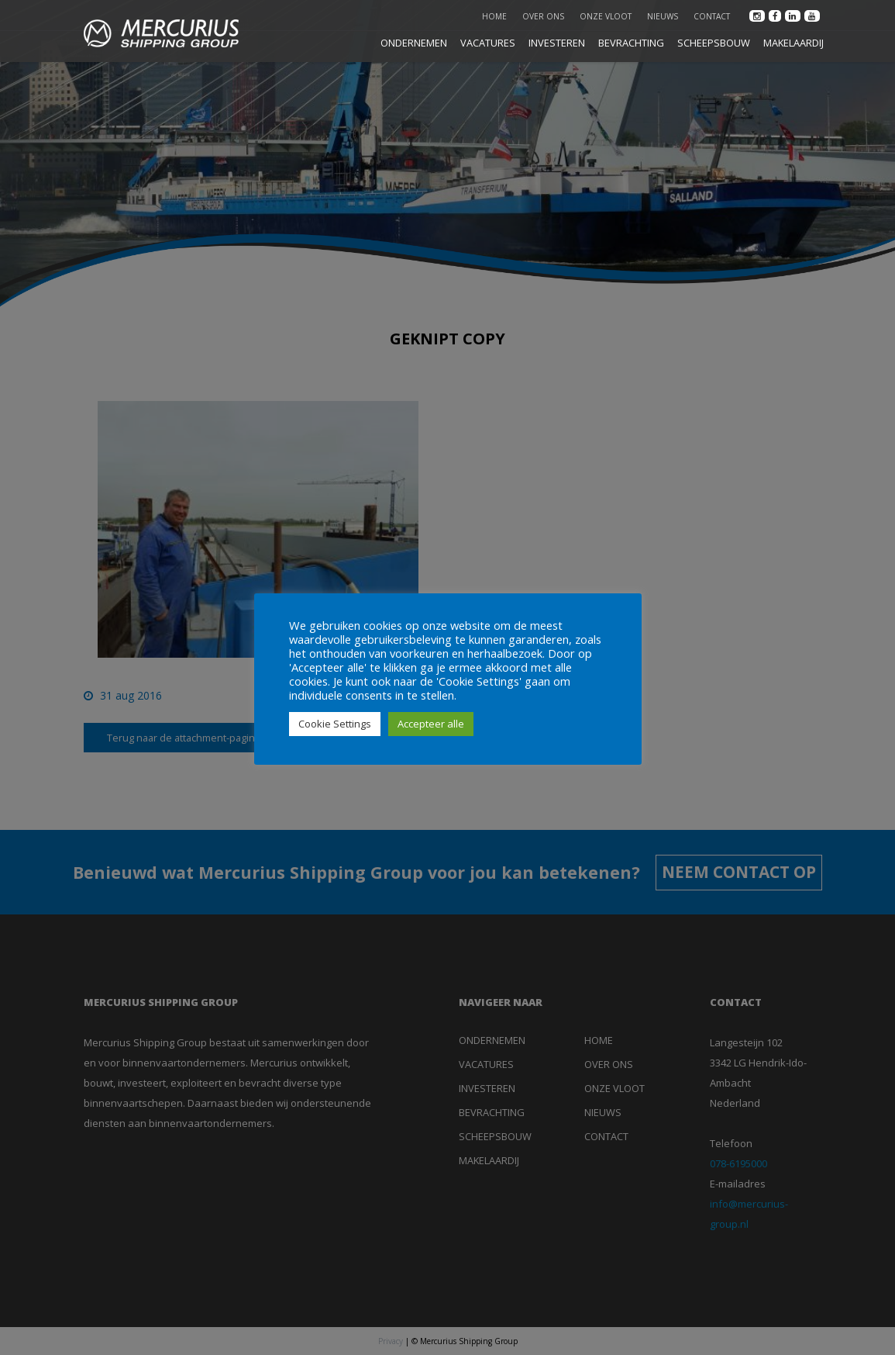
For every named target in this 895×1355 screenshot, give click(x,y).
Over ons (543, 16)
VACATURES (487, 43)
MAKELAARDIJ (793, 43)
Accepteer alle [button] (431, 724)
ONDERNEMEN (413, 43)
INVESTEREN (556, 43)
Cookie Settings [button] (334, 724)
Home (494, 16)
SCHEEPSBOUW (713, 43)
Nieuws (662, 16)
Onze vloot (606, 16)
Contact (712, 16)
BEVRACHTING (631, 43)
